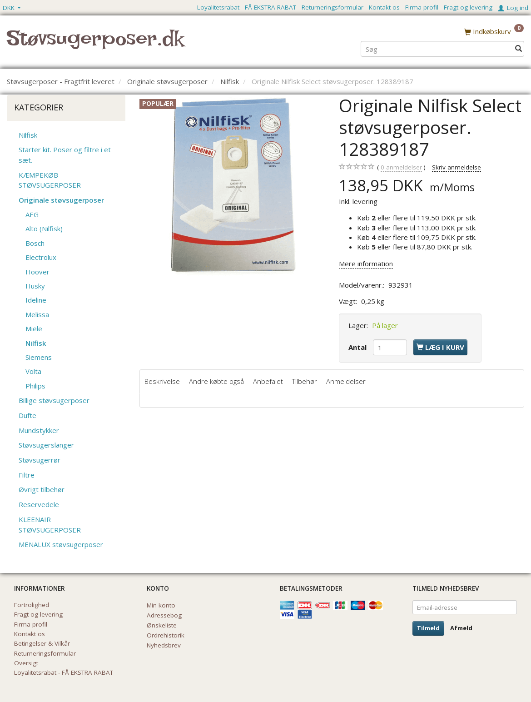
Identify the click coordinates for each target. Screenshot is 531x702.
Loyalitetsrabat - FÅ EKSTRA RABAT (246, 7)
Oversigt (26, 663)
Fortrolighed (31, 605)
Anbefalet (268, 381)
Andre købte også (216, 381)
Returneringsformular (332, 7)
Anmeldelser (346, 381)
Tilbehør (304, 381)
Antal (358, 347)
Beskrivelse (162, 381)
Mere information (366, 263)
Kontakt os (384, 7)
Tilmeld (428, 628)
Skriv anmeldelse (456, 167)
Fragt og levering (468, 7)
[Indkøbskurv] (494, 31)
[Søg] (518, 48)
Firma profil (421, 7)
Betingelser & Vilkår (42, 643)
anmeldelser (401, 167)
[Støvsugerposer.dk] (95, 43)
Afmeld (461, 628)
